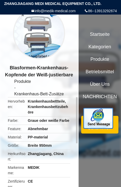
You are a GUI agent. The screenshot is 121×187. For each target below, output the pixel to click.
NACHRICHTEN (100, 96)
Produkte (22, 81)
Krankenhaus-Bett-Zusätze (39, 94)
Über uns (100, 84)
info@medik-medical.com (55, 11)
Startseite (100, 34)
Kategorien (99, 46)
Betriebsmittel (100, 71)
